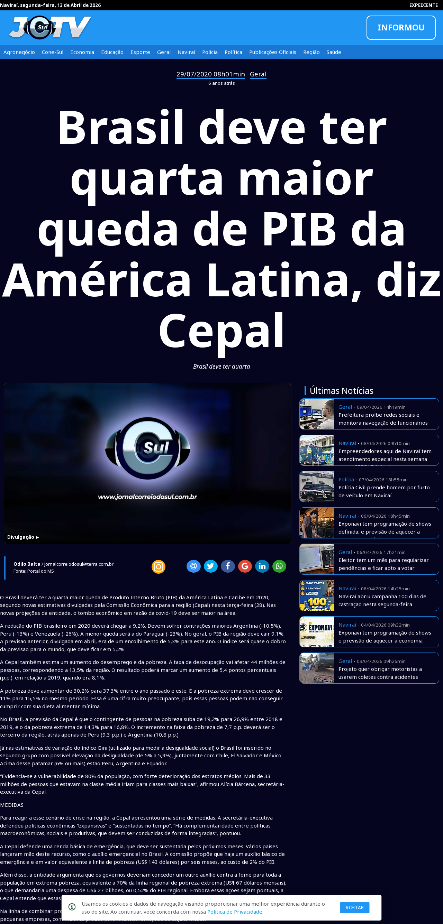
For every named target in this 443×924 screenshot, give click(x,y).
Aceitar (354, 907)
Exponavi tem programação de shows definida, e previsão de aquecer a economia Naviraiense (384, 531)
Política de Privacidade (234, 911)
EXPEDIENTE (423, 5)
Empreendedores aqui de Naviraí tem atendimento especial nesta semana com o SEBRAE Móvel (385, 458)
